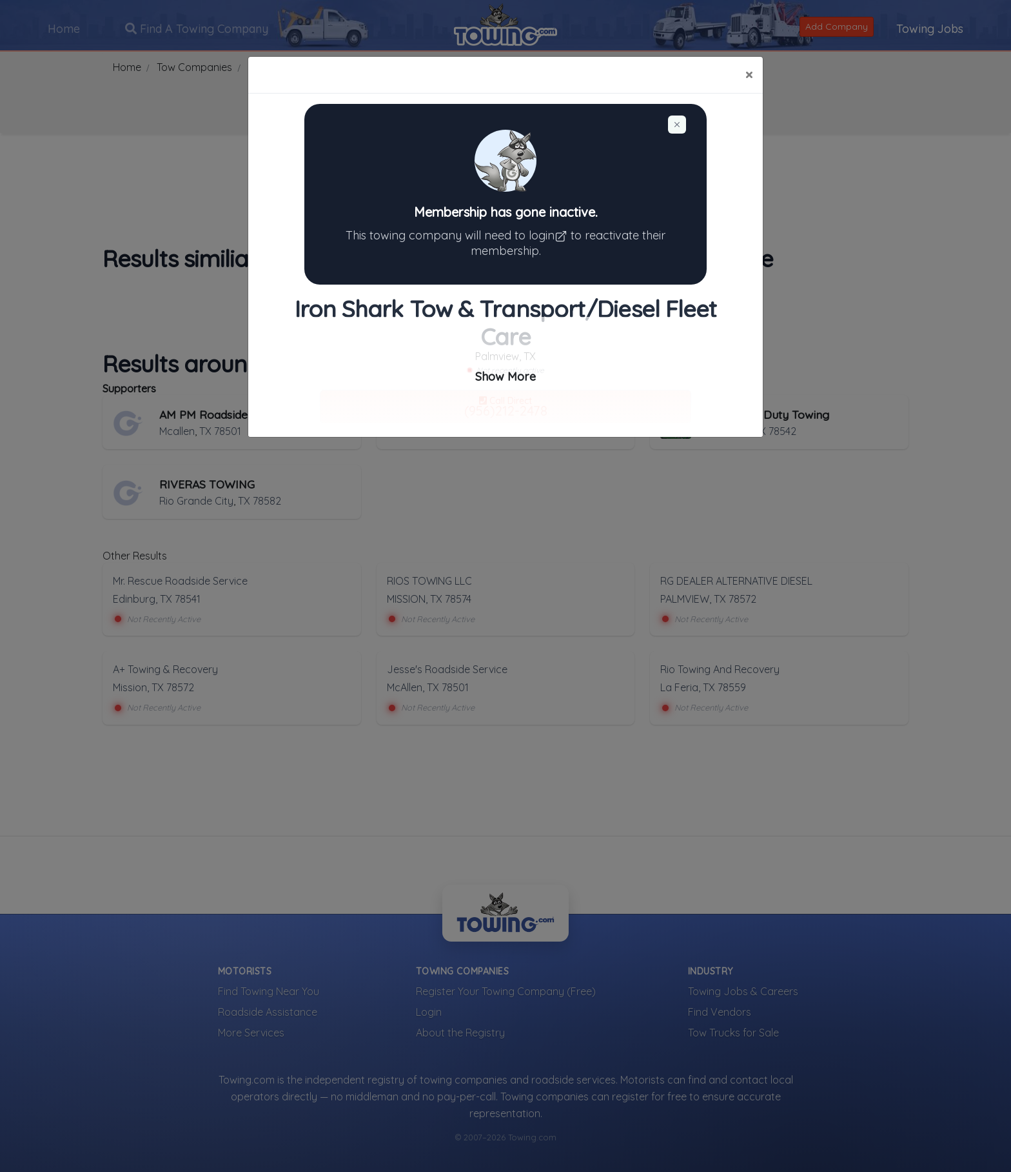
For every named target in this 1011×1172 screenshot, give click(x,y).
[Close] (749, 75)
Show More (505, 376)
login (550, 235)
